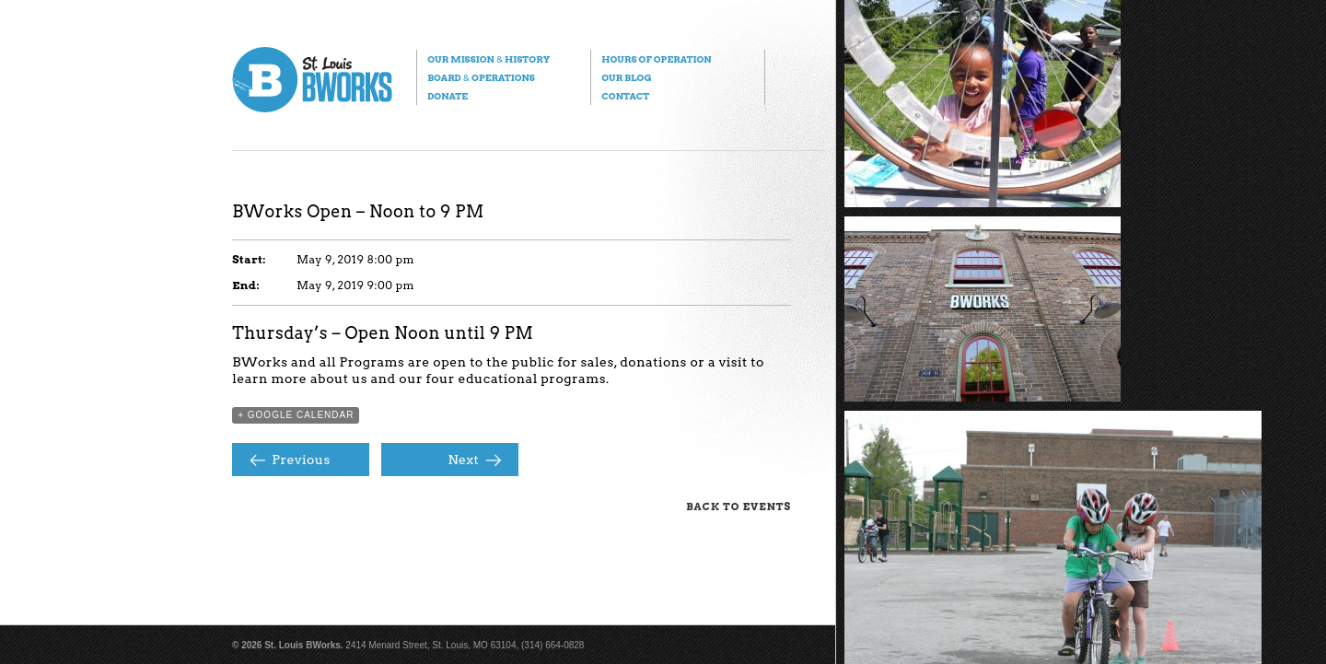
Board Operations (481, 77)
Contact (625, 95)
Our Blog (626, 77)
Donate (447, 95)
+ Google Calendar (296, 415)
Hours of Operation (656, 58)
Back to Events (738, 506)
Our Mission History (488, 58)
